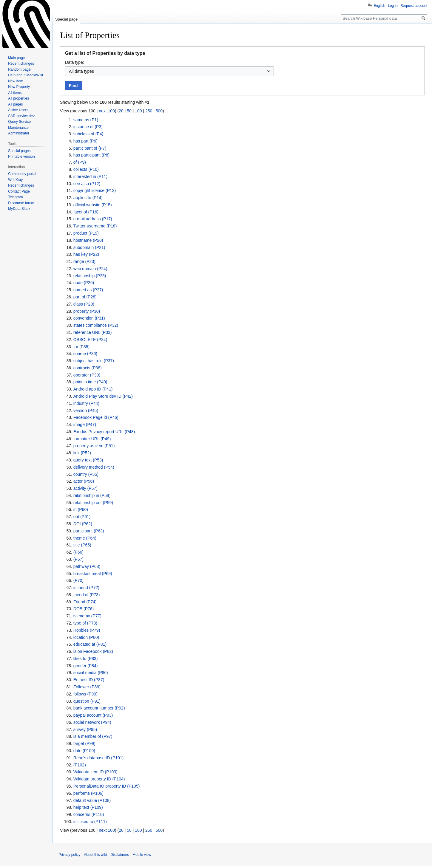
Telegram (15, 197)
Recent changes (21, 63)
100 (138, 111)
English (379, 6)
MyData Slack (19, 209)
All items (14, 93)
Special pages (19, 151)
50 (129, 111)
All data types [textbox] (81, 71)
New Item (15, 81)
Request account (413, 6)
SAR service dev (21, 116)
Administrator (18, 133)
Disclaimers (119, 855)
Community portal (22, 174)
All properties (18, 98)
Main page (16, 58)
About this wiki (95, 855)
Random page (19, 69)
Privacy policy (69, 855)
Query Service (19, 122)
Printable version (21, 156)
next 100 (107, 111)
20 (121, 111)
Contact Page (19, 191)
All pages (15, 104)
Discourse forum (21, 203)
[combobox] (169, 71)
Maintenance (18, 128)
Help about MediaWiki (25, 75)
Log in (393, 6)
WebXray (15, 180)
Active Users (18, 110)
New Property (19, 87)
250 (148, 111)
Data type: (74, 62)
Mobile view (141, 855)
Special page (66, 19)
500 (159, 111)
